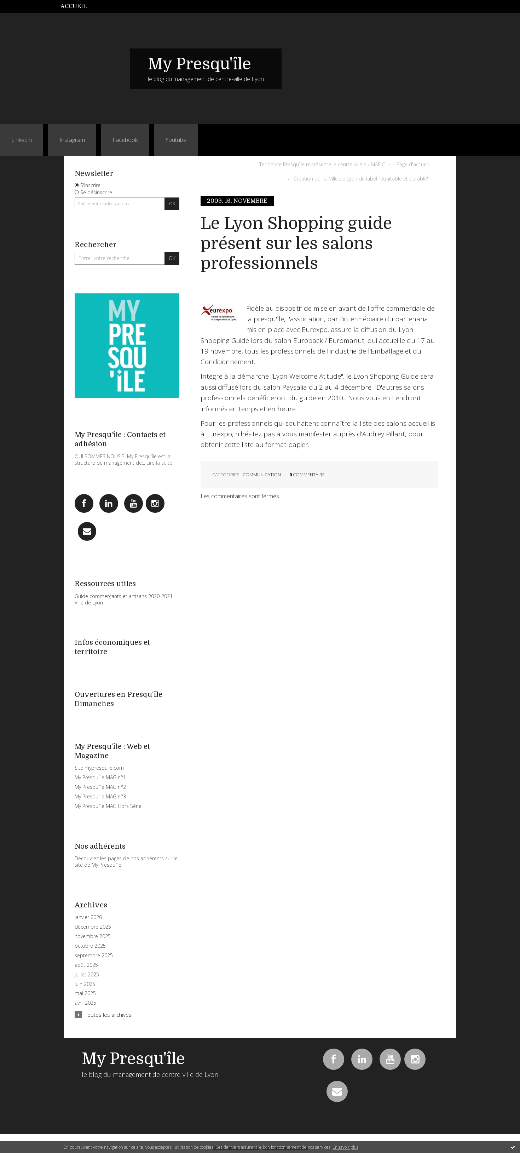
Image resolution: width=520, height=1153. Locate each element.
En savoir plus (345, 1147)
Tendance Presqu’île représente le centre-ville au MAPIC (322, 164)
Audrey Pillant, (384, 433)
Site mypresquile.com (99, 767)
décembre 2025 (93, 927)
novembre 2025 (93, 936)
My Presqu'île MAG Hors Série (108, 806)
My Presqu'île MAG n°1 (100, 777)
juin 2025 (85, 984)
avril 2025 (85, 1003)
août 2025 (86, 965)
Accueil (73, 6)
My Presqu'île (199, 64)
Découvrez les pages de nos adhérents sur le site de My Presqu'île (126, 861)
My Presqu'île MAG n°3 (100, 796)
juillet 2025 (87, 974)
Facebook (125, 140)
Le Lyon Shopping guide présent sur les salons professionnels (296, 243)
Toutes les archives (108, 1014)
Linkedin (21, 140)
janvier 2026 (88, 917)
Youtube (175, 140)
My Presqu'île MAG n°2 (100, 787)
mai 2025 (85, 993)
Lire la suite (159, 462)
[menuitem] (77, 6)
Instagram (72, 140)
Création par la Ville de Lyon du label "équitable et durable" (361, 178)
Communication (262, 474)
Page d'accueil (413, 164)
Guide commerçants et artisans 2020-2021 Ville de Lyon (124, 599)
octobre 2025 (90, 946)
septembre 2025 (94, 955)
